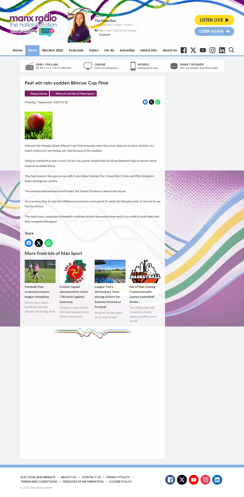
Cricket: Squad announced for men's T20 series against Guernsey (75, 281)
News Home (39, 93)
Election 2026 (52, 50)
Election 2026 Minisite (38, 477)
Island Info (148, 50)
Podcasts (76, 50)
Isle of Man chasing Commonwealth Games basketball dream (144, 281)
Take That (105, 30)
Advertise (127, 50)
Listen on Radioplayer (106, 67)
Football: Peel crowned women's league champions (40, 279)
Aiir (50, 487)
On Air (109, 50)
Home (18, 50)
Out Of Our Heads (125, 30)
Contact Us (91, 477)
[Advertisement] (94, 396)
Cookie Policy (120, 481)
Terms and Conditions (39, 481)
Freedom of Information (83, 481)
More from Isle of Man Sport (75, 93)
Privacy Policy (118, 477)
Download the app (148, 67)
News (32, 50)
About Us (170, 50)
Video (94, 50)
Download (104, 34)
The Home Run (105, 21)
